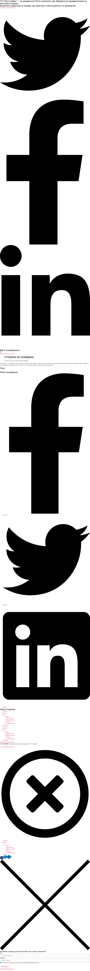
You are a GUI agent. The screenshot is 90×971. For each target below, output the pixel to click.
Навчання (8, 721)
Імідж (7, 716)
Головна (2, 7)
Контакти (13, 7)
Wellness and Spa (10, 720)
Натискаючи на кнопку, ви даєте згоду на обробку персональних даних (20, 962)
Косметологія (9, 718)
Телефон (2, 958)
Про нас (6, 7)
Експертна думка (10, 723)
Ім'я (1, 953)
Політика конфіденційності (7, 746)
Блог (10, 7)
